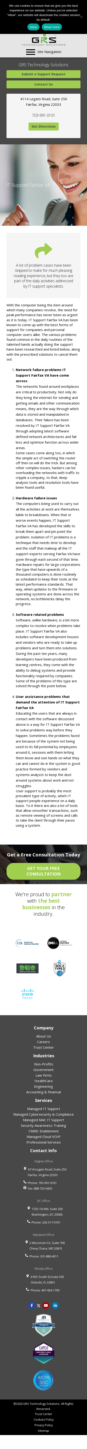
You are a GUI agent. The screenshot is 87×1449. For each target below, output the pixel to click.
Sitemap (43, 1431)
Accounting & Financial (43, 1092)
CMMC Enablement (44, 1131)
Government (43, 1069)
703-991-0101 (43, 115)
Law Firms (43, 1075)
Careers (43, 1041)
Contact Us (43, 84)
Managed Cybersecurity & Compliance (43, 1114)
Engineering (43, 1086)
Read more (52, 27)
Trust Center (43, 1047)
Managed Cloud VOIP (44, 1136)
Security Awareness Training (43, 1125)
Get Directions (44, 126)
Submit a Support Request (43, 74)
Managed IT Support (43, 1108)
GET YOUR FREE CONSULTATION (43, 871)
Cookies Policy (44, 1419)
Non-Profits (43, 1064)
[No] (81, 17)
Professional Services (43, 1142)
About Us (43, 1036)
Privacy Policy (44, 1425)
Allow (33, 27)
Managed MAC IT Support (43, 1119)
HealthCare (44, 1080)
